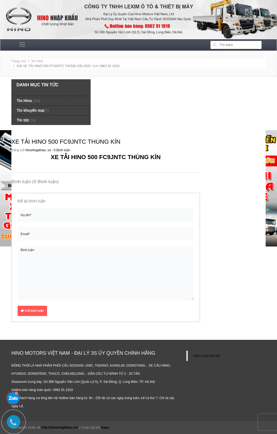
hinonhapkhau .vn (38, 150)
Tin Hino (37, 61)
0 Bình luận (62, 150)
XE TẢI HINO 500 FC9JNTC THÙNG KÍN (65, 141)
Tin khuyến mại (30, 110)
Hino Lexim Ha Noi (206, 356)
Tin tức (23, 120)
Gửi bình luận (32, 310)
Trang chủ (18, 61)
